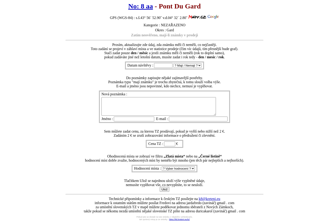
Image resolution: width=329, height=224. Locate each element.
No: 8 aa (140, 6)
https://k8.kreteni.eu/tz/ (179, 223)
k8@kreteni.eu (209, 202)
